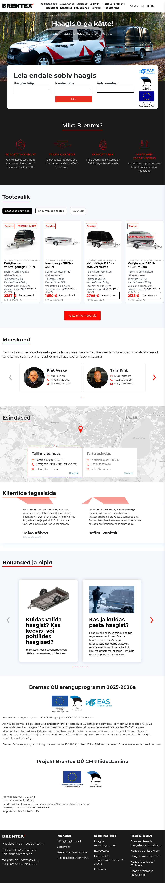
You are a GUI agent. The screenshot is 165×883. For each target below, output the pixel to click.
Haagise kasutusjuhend (146, 856)
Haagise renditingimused (105, 843)
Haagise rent (111, 7)
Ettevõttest (101, 850)
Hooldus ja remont (114, 3)
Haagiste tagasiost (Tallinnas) (143, 863)
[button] (75, 666)
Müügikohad (81, 7)
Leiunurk (95, 3)
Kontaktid (66, 7)
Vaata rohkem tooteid (82, 315)
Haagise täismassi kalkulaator (142, 872)
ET (147, 6)
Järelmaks (63, 846)
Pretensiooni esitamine (72, 852)
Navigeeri (73, 473)
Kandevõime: (65, 83)
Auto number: (107, 83)
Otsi (136, 6)
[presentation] (10, 383)
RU (152, 6)
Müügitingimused (69, 841)
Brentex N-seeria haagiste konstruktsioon (146, 843)
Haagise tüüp (24, 83)
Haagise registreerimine (72, 857)
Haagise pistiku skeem (145, 850)
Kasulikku (52, 7)
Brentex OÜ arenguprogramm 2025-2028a (109, 860)
